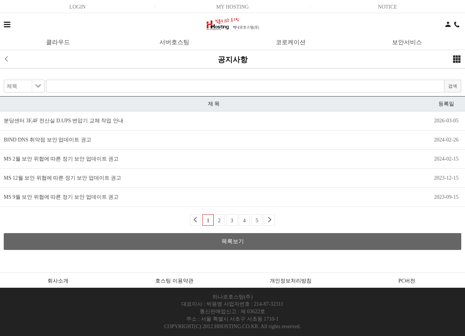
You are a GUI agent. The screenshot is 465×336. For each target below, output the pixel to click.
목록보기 (232, 241)
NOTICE (387, 7)
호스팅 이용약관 (174, 281)
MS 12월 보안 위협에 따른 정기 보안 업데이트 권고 (62, 178)
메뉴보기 (457, 59)
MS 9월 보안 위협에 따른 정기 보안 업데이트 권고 (61, 197)
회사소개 (58, 281)
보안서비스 (407, 42)
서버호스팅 (174, 42)
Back (195, 220)
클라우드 (58, 42)
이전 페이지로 (9, 59)
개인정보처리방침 (291, 281)
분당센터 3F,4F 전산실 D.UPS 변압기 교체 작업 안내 (63, 120)
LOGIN (77, 7)
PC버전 (406, 281)
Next (269, 220)
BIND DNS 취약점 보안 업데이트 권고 (47, 140)
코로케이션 (291, 42)
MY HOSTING (232, 7)
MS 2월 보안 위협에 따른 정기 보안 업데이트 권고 (61, 159)
